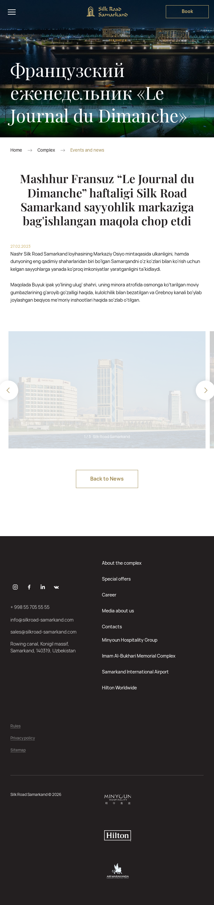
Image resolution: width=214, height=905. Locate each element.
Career (109, 595)
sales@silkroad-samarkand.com (43, 632)
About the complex (122, 563)
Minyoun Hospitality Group (129, 640)
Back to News (107, 478)
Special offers (116, 579)
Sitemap (18, 750)
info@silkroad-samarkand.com (42, 620)
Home (16, 150)
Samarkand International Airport (135, 672)
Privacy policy (22, 738)
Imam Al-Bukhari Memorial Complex (139, 656)
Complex (46, 150)
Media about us (118, 611)
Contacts (112, 626)
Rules (15, 726)
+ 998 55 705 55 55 (30, 607)
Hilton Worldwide (119, 688)
